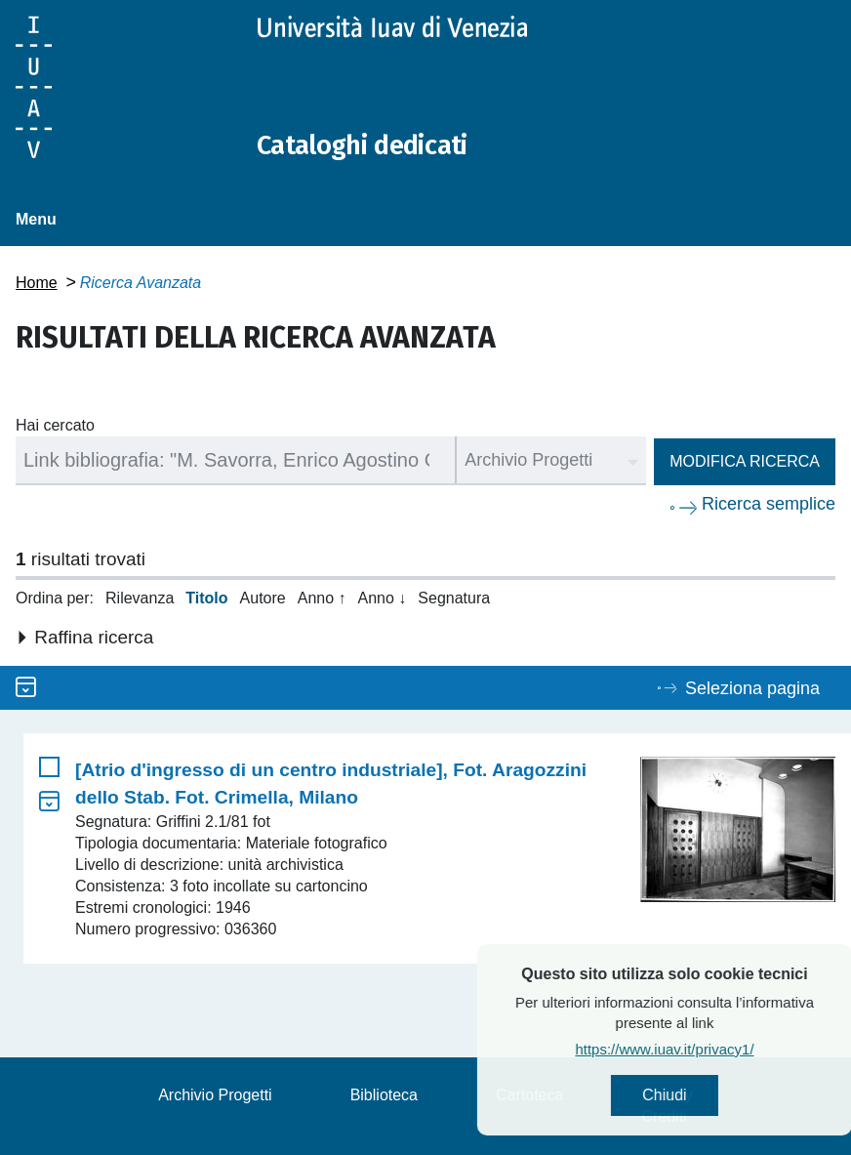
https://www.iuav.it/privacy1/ (706, 1052)
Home (37, 282)
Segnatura (454, 598)
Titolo (206, 598)
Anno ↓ (382, 598)
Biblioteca (384, 1095)
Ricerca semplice (768, 504)
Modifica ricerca (744, 461)
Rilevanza (139, 598)
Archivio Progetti (215, 1095)
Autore (263, 598)
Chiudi (706, 1097)
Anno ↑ (322, 598)
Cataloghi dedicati (374, 144)
